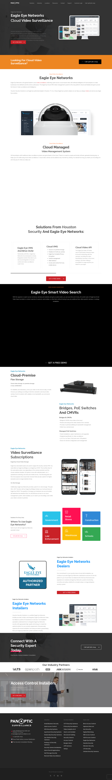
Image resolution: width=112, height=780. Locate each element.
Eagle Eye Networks (89, 740)
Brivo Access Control (89, 723)
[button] (18, 42)
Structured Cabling (69, 734)
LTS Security (87, 748)
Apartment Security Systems (53, 732)
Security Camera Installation (52, 747)
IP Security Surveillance (71, 726)
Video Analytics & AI (70, 729)
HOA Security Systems (50, 729)
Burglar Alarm (68, 743)
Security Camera (69, 737)
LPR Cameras (68, 746)
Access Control (68, 740)
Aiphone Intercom (88, 726)
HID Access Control (89, 734)
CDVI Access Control (89, 737)
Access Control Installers (33, 685)
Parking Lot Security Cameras (50, 743)
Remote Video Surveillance (52, 756)
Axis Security (87, 729)
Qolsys (66, 748)
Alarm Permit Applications (52, 750)
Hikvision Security (88, 746)
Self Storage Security (50, 753)
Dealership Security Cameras (53, 734)
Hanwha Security (88, 743)
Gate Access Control (50, 726)
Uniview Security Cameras (91, 751)
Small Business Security (51, 723)
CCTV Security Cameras (71, 723)
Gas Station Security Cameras (50, 738)
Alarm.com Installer (69, 732)
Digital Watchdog (88, 732)
